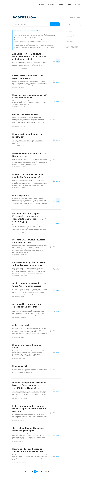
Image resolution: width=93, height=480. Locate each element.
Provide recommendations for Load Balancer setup (29, 154)
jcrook (23, 87)
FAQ (68, 39)
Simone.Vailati (25, 206)
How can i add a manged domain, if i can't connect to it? (29, 96)
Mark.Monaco (24, 254)
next (50, 471)
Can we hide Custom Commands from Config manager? (28, 429)
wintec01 (23, 358)
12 (39, 472)
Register (72, 17)
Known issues (70, 41)
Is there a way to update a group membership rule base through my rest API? (29, 409)
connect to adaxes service (25, 114)
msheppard (24, 68)
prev (22, 471)
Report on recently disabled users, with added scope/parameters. (28, 263)
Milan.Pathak (24, 275)
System (23, 145)
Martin (23, 232)
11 (37, 472)
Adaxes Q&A (24, 17)
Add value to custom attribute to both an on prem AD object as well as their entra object (29, 56)
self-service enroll (20, 325)
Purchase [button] (60, 4)
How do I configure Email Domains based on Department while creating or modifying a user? (29, 385)
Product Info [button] (51, 4)
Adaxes (16, 4)
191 (46, 472)
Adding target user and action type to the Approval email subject (29, 284)
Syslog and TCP (19, 366)
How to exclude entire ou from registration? (27, 135)
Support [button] (69, 4)
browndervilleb (24, 398)
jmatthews (24, 317)
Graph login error (20, 195)
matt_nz (23, 296)
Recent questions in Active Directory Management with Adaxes (72, 47)
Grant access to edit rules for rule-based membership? (28, 77)
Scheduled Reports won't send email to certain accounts (27, 305)
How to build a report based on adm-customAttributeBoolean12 (27, 450)
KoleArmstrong (25, 166)
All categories (68, 31)
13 (41, 472)
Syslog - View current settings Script (26, 346)
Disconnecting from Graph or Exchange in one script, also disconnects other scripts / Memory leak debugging (29, 217)
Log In (78, 17)
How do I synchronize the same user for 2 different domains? (27, 175)
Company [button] (77, 4)
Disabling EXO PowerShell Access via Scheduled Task (28, 241)
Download (41, 4)
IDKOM (23, 106)
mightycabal (24, 462)
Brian (22, 420)
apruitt (23, 337)
